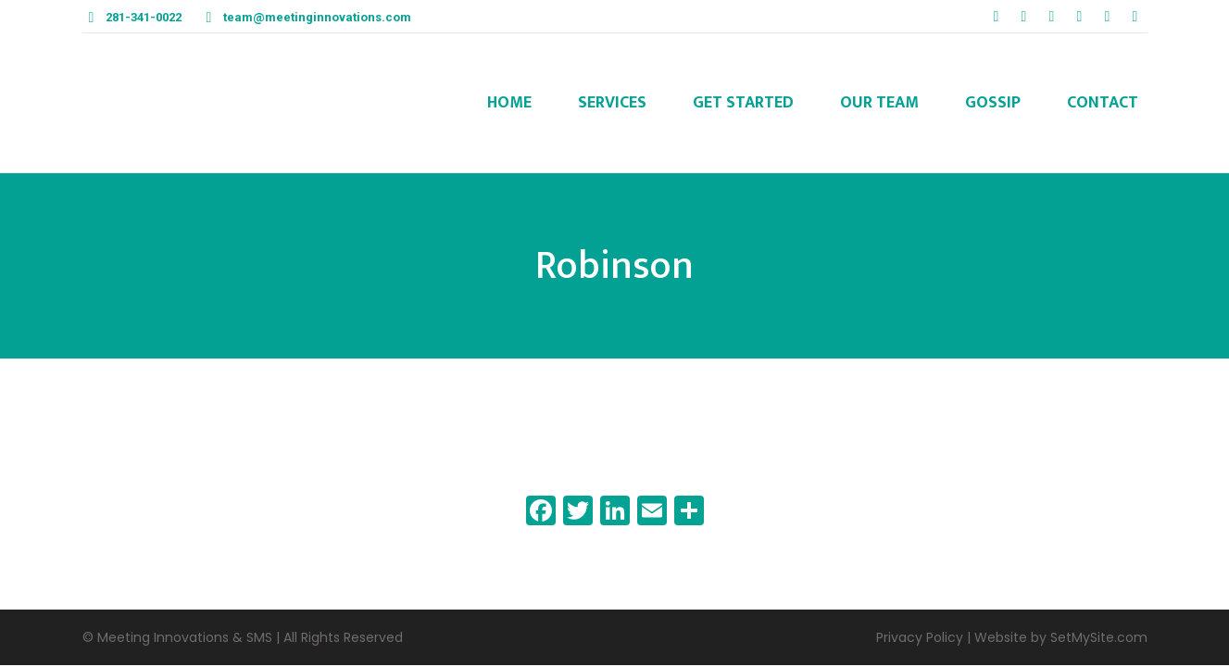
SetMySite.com (1098, 637)
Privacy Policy (919, 637)
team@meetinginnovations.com (317, 17)
